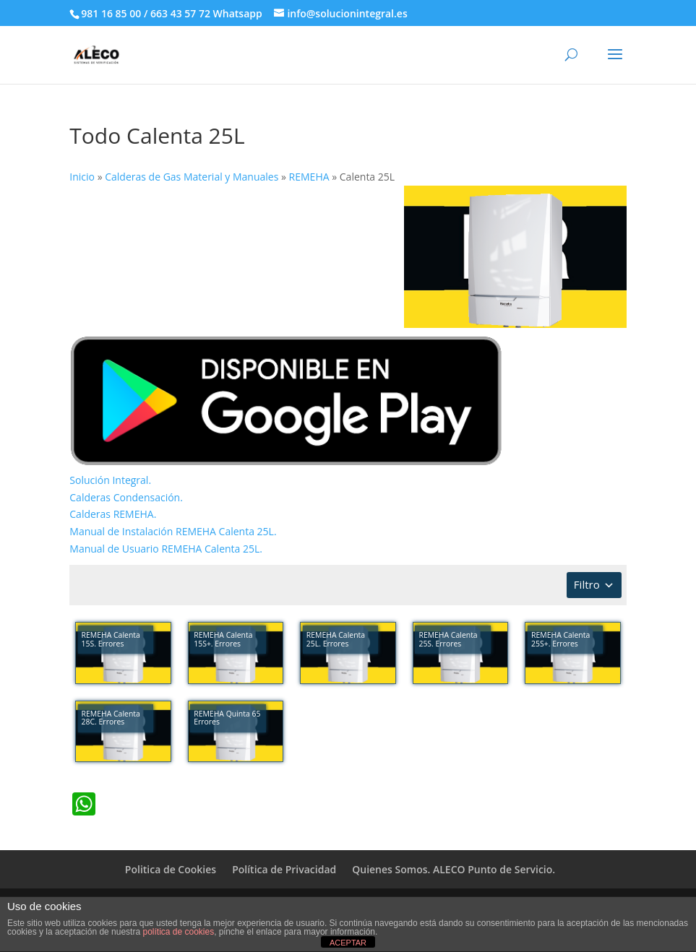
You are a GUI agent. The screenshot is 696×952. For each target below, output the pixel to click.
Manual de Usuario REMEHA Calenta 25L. (165, 548)
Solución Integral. (110, 480)
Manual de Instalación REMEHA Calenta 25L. (172, 531)
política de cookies (178, 932)
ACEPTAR (348, 942)
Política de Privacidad (284, 869)
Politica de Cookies (170, 869)
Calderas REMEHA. (112, 514)
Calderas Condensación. (126, 497)
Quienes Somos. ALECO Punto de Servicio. (453, 869)
